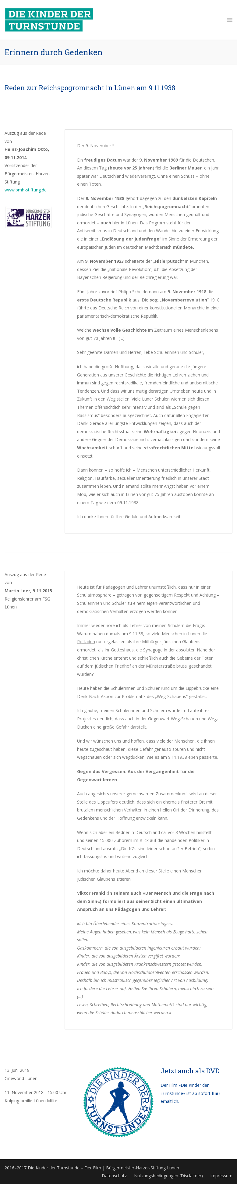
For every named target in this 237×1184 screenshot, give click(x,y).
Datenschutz (114, 1176)
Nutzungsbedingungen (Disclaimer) (168, 1176)
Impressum (221, 1176)
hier (216, 1093)
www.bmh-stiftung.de (26, 190)
